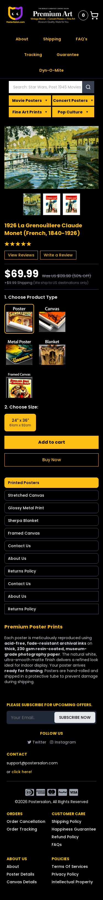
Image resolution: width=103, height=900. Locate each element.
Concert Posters (73, 100)
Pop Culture (73, 112)
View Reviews (21, 255)
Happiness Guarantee (74, 829)
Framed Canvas (24, 533)
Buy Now (51, 460)
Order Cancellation (26, 821)
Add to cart (51, 442)
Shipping (52, 39)
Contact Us (19, 546)
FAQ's (81, 39)
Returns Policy (22, 571)
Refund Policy (65, 837)
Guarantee (68, 54)
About (22, 39)
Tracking (33, 54)
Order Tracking (22, 829)
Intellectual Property (72, 882)
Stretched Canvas (26, 495)
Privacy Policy (65, 874)
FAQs (57, 844)
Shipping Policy (66, 821)
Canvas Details (22, 882)
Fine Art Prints (30, 112)
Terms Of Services (70, 866)
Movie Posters (30, 100)
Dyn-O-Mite (51, 70)
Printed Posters (23, 482)
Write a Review (58, 255)
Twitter (36, 742)
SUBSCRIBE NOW (75, 717)
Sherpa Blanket (23, 520)
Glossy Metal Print (26, 508)
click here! (22, 772)
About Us (17, 558)
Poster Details (20, 874)
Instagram (63, 742)
